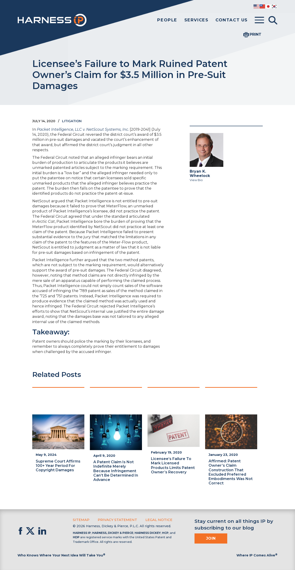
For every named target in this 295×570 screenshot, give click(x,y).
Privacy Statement (116, 520)
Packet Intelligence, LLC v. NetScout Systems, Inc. (83, 129)
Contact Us (231, 20)
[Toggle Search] (272, 20)
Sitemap (81, 520)
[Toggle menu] (259, 20)
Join (211, 538)
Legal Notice (156, 520)
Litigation (72, 121)
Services (196, 20)
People (167, 20)
